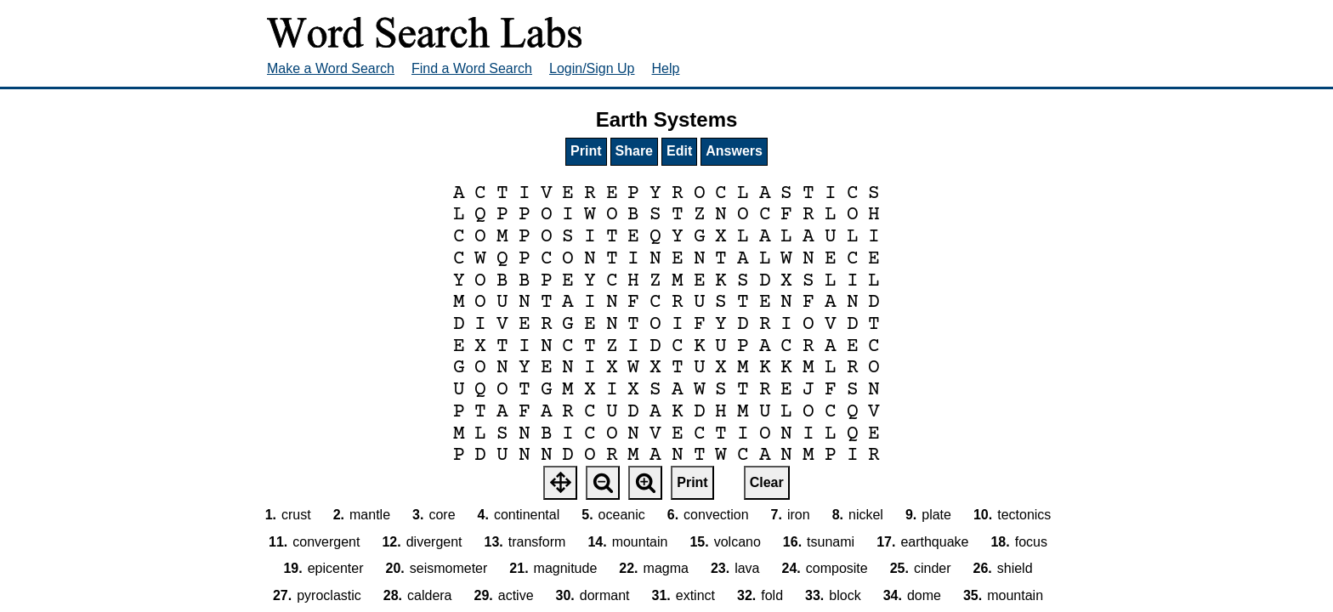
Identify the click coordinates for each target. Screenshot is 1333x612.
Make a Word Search (330, 68)
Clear (767, 482)
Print (585, 151)
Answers (734, 151)
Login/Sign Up (592, 68)
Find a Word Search (471, 68)
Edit (679, 151)
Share (634, 151)
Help (666, 68)
